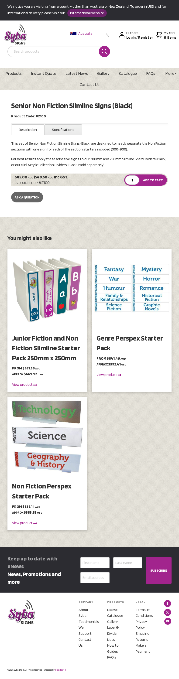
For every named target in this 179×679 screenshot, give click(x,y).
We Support (85, 630)
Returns (142, 639)
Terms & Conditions (144, 612)
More (169, 73)
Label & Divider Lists (113, 633)
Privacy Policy (141, 624)
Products (13, 73)
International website (87, 13)
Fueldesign (60, 669)
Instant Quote (43, 73)
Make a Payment (143, 648)
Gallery (103, 73)
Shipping (142, 633)
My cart (165, 35)
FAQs (150, 73)
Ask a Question (27, 197)
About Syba (84, 612)
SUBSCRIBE (158, 570)
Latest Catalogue (115, 612)
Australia (81, 33)
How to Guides (113, 648)
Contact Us (90, 84)
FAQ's (111, 657)
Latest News (76, 73)
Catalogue (128, 73)
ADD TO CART (153, 180)
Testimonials (87, 621)
